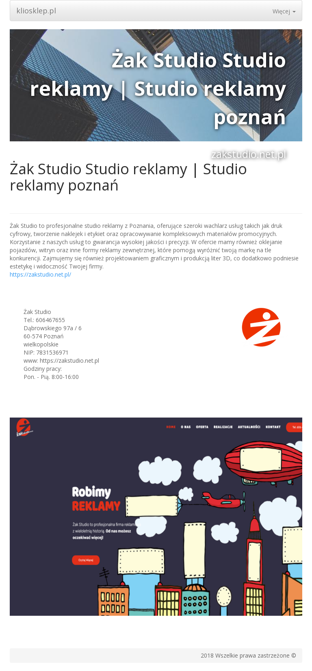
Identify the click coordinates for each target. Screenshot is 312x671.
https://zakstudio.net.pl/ (40, 274)
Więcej (284, 11)
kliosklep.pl (36, 10)
